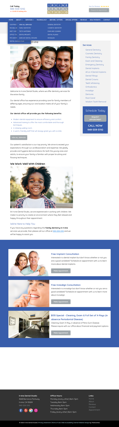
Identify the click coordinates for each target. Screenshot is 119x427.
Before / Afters (56, 20)
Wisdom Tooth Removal (96, 101)
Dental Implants (92, 68)
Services (28, 20)
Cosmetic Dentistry (94, 53)
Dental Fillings (92, 76)
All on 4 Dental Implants (96, 72)
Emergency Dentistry (95, 64)
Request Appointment (95, 118)
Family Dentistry (93, 57)
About (18, 20)
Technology (42, 20)
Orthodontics (91, 87)
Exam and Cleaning (94, 61)
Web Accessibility (67, 422)
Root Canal (90, 98)
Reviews (83, 20)
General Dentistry (93, 50)
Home (11, 20)
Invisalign (90, 90)
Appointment (94, 410)
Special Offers (71, 20)
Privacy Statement (44, 422)
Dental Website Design (81, 422)
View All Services (19, 137)
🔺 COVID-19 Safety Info (18, 11)
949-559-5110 (17, 8)
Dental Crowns (92, 79)
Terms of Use (56, 422)
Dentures (89, 94)
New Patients (95, 20)
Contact (106, 20)
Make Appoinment (61, 271)
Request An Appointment (99, 10)
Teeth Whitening (92, 83)
